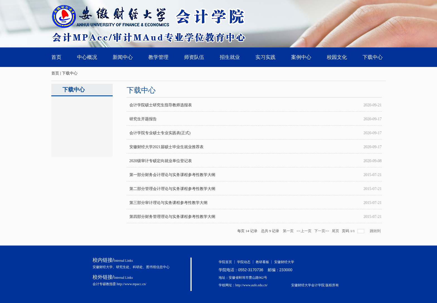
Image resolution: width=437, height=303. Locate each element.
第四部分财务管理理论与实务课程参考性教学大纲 (172, 217)
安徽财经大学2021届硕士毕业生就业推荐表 (166, 147)
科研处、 (139, 267)
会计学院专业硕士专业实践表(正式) (159, 133)
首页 (55, 73)
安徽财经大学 (284, 262)
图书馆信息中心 (158, 267)
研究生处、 (124, 267)
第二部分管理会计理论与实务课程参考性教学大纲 (172, 189)
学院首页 (228, 262)
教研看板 (265, 262)
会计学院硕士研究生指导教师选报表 (160, 105)
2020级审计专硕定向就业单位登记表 (160, 161)
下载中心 (70, 73)
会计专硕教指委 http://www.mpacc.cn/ (119, 284)
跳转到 (376, 231)
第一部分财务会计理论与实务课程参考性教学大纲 (172, 175)
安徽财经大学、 (104, 267)
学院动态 (246, 262)
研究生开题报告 (143, 119)
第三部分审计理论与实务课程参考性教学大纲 (168, 203)
